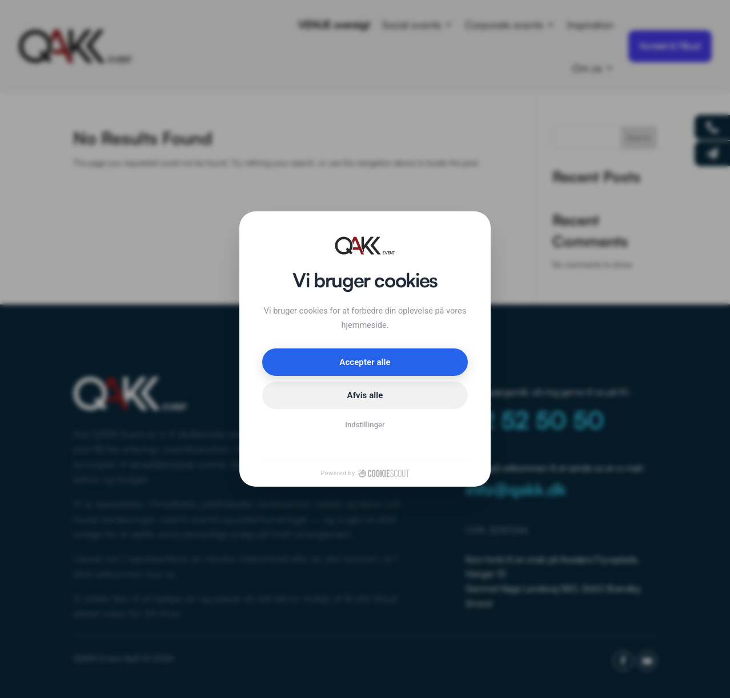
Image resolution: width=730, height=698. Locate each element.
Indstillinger (365, 424)
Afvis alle (365, 395)
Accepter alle (364, 362)
